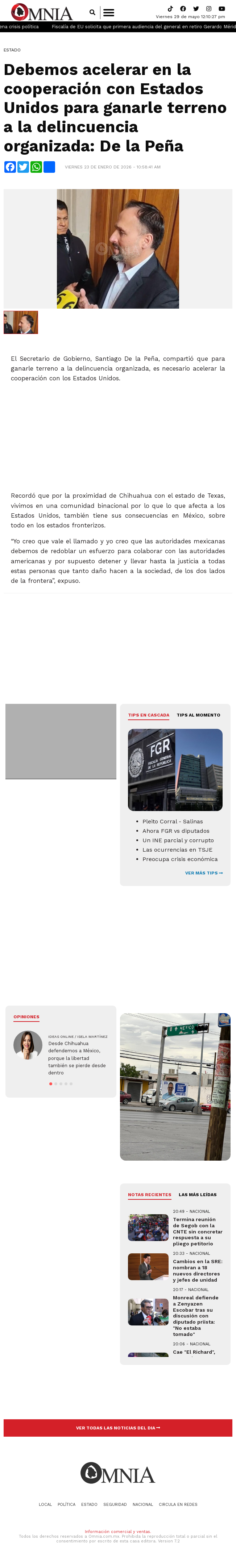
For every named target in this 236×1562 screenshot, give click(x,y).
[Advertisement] (117, 437)
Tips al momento (198, 718)
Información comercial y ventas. (118, 1534)
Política (66, 1507)
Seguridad (115, 1507)
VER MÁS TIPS (204, 875)
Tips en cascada (148, 718)
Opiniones (26, 1019)
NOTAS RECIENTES (149, 1197)
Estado (12, 52)
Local (45, 1507)
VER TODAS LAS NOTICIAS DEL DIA (118, 1430)
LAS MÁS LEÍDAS (198, 1197)
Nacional (143, 1507)
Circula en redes (178, 1507)
